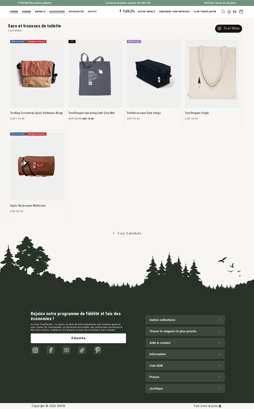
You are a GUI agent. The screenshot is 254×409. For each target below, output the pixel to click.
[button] (15, 11)
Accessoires (57, 11)
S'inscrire (78, 338)
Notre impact (146, 11)
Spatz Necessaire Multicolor (28, 205)
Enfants (40, 11)
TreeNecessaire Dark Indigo (144, 113)
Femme (14, 11)
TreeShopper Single (197, 113)
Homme (26, 11)
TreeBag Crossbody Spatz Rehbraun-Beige (36, 113)
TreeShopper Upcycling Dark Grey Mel (91, 113)
